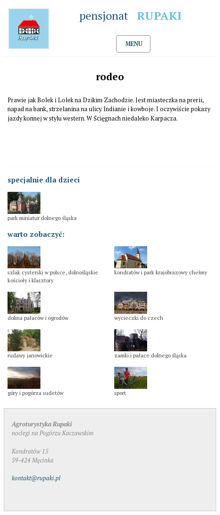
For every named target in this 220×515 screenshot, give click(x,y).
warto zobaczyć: (36, 234)
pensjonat (133, 15)
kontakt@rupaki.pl (36, 478)
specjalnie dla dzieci (44, 179)
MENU (134, 44)
